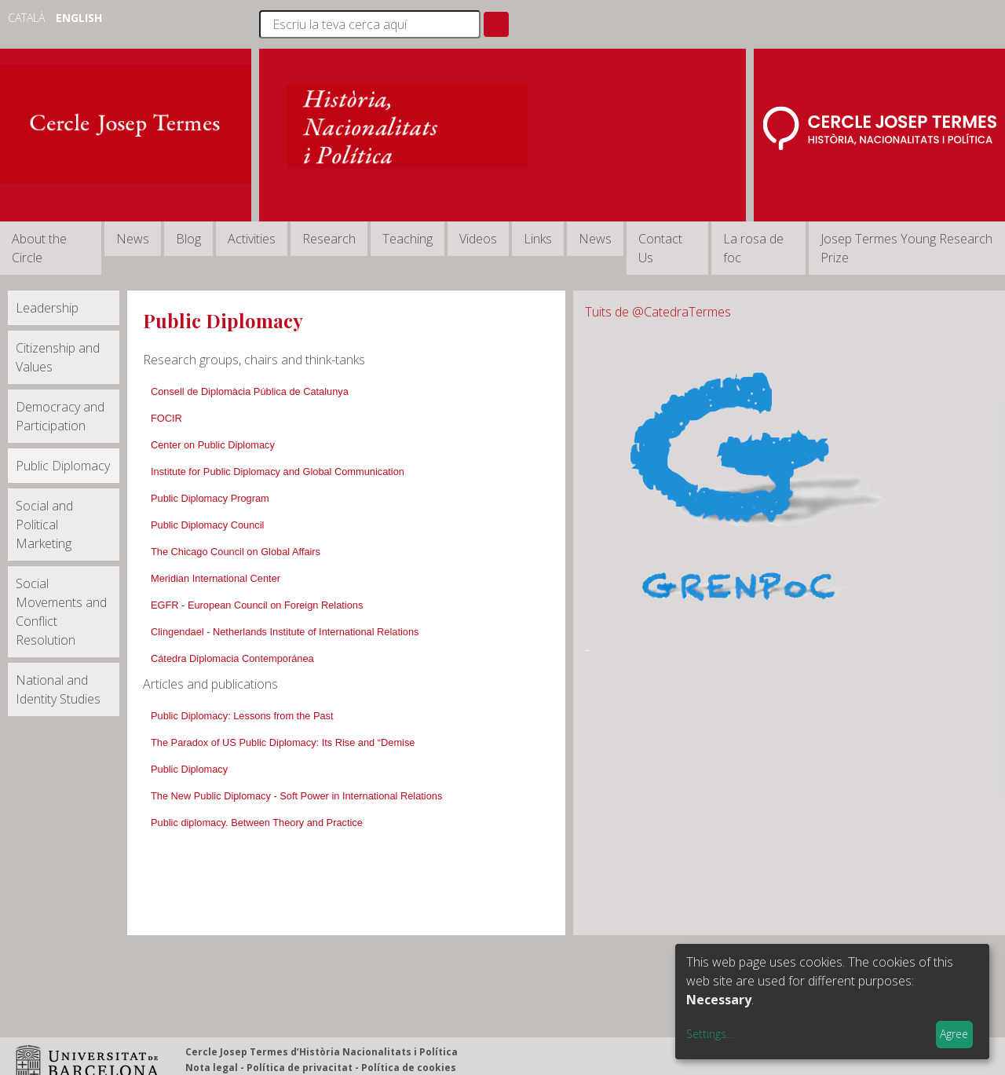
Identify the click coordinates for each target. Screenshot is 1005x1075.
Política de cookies (408, 1067)
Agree (954, 1033)
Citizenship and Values (58, 357)
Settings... (709, 1033)
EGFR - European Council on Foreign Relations (257, 605)
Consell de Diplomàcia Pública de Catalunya (250, 391)
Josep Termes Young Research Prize (906, 248)
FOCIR (166, 418)
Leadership (47, 307)
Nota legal (211, 1067)
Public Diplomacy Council (207, 525)
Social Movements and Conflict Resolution (61, 612)
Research (329, 238)
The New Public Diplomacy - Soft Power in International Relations (296, 796)
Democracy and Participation (60, 416)
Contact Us (660, 248)
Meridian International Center (215, 578)
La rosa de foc (753, 248)
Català (28, 17)
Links (538, 238)
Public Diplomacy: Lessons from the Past (242, 716)
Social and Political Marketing (44, 524)
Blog (188, 238)
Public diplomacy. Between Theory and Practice (257, 822)
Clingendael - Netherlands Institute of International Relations (284, 632)
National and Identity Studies (58, 689)
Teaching (407, 238)
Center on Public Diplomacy (213, 445)
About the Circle (39, 248)
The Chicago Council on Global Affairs (235, 552)
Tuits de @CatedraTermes (658, 311)
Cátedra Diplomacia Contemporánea (232, 658)
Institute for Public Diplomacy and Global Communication (277, 471)
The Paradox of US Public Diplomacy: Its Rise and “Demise (283, 742)
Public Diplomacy (63, 465)
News (132, 238)
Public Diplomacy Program (210, 498)
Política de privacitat (300, 1067)
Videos (478, 238)
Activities (252, 238)
